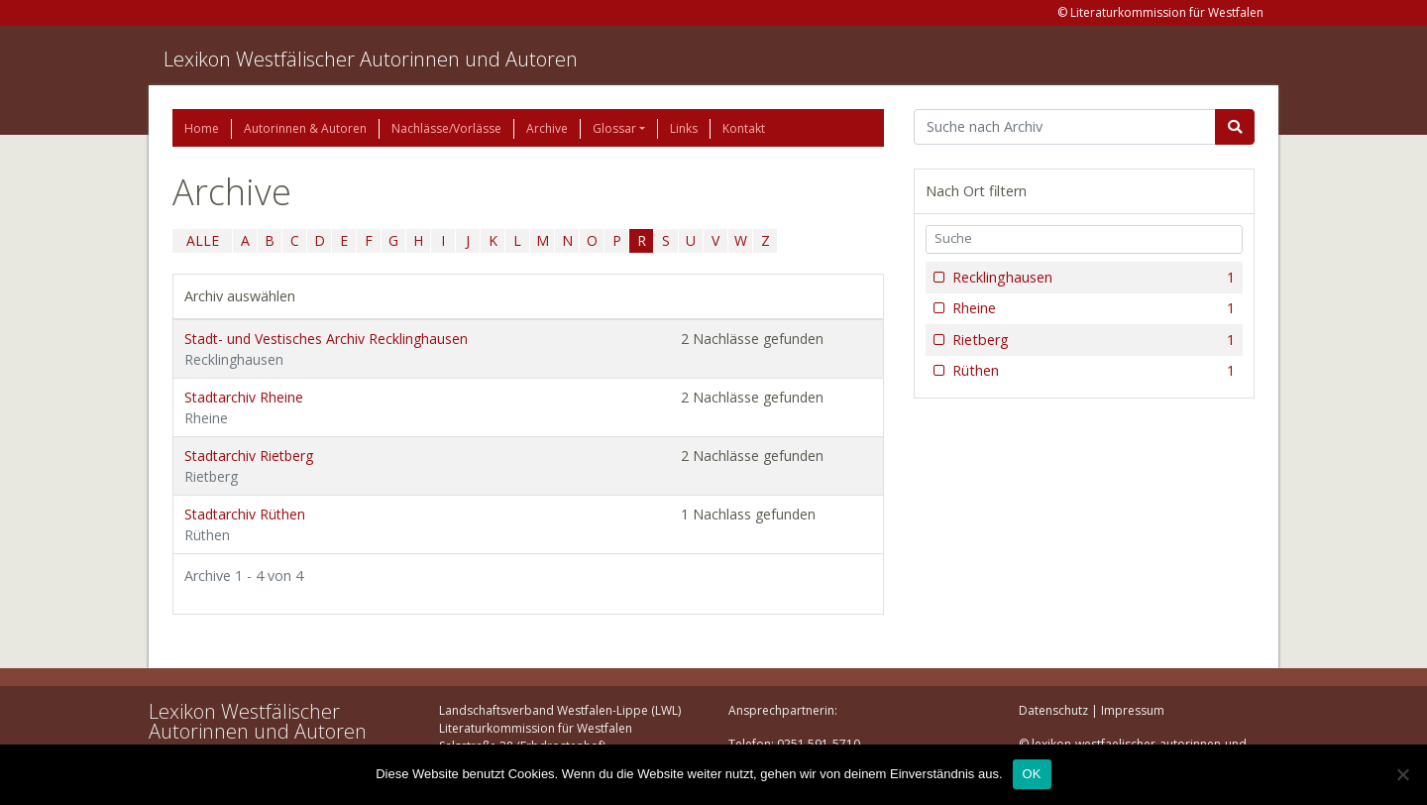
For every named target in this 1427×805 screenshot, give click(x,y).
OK (1032, 773)
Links (684, 128)
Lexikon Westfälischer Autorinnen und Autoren (371, 59)
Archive (547, 128)
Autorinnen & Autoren (305, 128)
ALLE (202, 240)
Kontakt (743, 128)
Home (201, 128)
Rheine (1091, 308)
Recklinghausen (1091, 277)
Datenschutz (1053, 710)
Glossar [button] (614, 128)
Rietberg (1091, 340)
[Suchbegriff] (1065, 127)
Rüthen (1091, 371)
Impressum (1132, 710)
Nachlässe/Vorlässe (446, 128)
